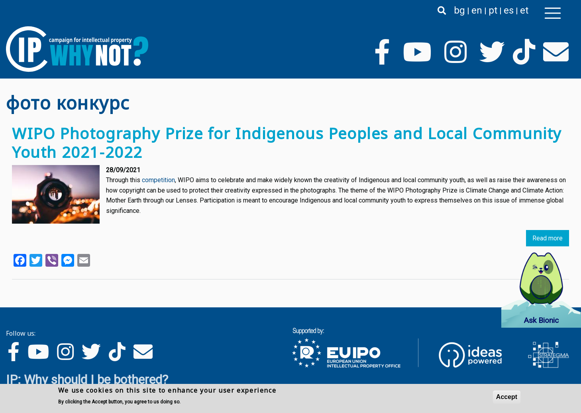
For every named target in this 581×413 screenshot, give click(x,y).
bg (459, 10)
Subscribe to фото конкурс (9, 294)
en (476, 10)
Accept (506, 396)
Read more (547, 238)
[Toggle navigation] (553, 13)
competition (158, 180)
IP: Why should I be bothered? (87, 379)
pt (493, 10)
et (524, 10)
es (509, 10)
